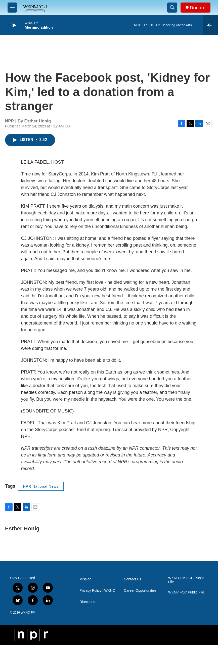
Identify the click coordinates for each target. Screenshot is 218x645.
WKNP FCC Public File (186, 592)
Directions (87, 602)
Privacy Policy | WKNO (97, 590)
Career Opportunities (140, 590)
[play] (14, 25)
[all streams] (210, 25)
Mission (85, 579)
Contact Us (132, 579)
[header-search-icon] (172, 8)
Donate (197, 7)
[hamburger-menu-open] (12, 8)
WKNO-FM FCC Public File (186, 580)
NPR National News (41, 486)
